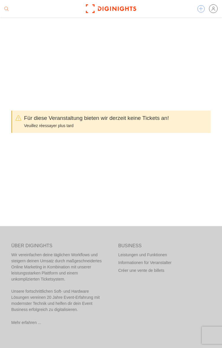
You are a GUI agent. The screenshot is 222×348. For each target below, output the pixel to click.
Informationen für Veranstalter (144, 262)
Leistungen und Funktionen (142, 254)
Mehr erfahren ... (26, 322)
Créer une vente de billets (141, 270)
